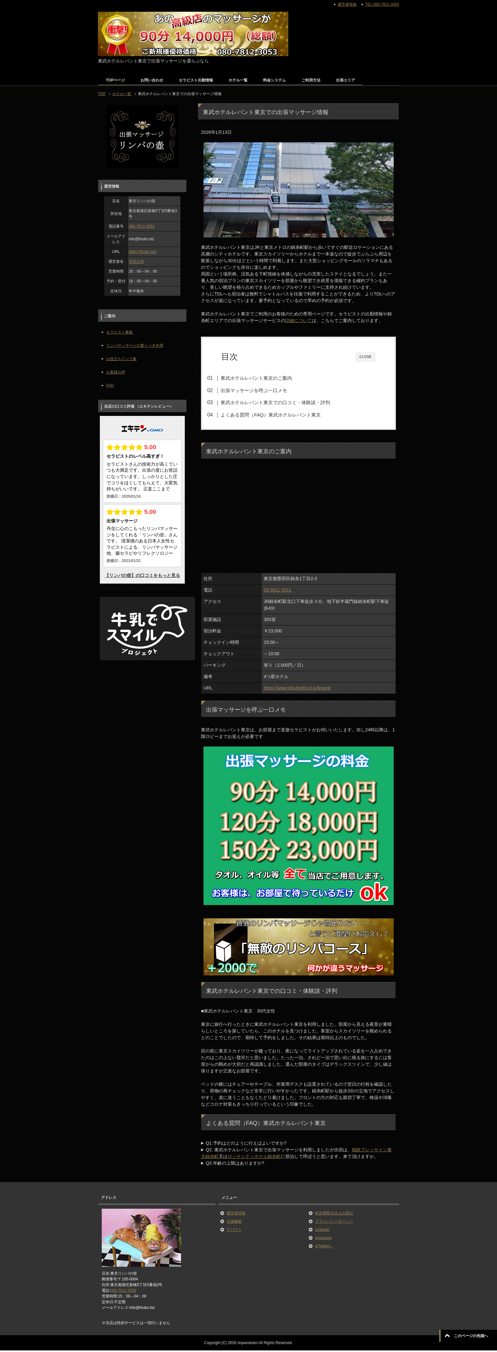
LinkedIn (322, 1231)
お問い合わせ (151, 80)
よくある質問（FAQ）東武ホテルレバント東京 (279, 414)
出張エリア (345, 80)
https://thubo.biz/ (143, 251)
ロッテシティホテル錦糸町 (254, 1158)
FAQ (110, 385)
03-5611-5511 (277, 591)
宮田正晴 (136, 261)
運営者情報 (236, 1215)
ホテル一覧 (238, 80)
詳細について (298, 320)
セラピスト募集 (119, 332)
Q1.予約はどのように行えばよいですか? (246, 1145)
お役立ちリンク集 (121, 359)
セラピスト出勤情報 (196, 80)
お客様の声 (115, 372)
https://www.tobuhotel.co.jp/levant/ (297, 689)
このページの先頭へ (471, 1336)
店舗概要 (234, 1223)
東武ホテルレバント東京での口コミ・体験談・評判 (284, 402)
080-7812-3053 (141, 226)
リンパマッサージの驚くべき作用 (134, 345)
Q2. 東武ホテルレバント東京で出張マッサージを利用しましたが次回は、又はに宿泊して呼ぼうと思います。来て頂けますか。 (296, 1155)
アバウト (234, 1231)
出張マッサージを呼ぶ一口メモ (262, 390)
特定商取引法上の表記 (334, 1215)
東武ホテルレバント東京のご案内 (264, 378)
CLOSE (365, 357)
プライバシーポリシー (334, 1223)
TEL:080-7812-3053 (382, 4)
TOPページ (115, 80)
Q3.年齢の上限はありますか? (235, 1165)
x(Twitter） (324, 1248)
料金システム (274, 80)
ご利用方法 (310, 80)
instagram (323, 1240)
